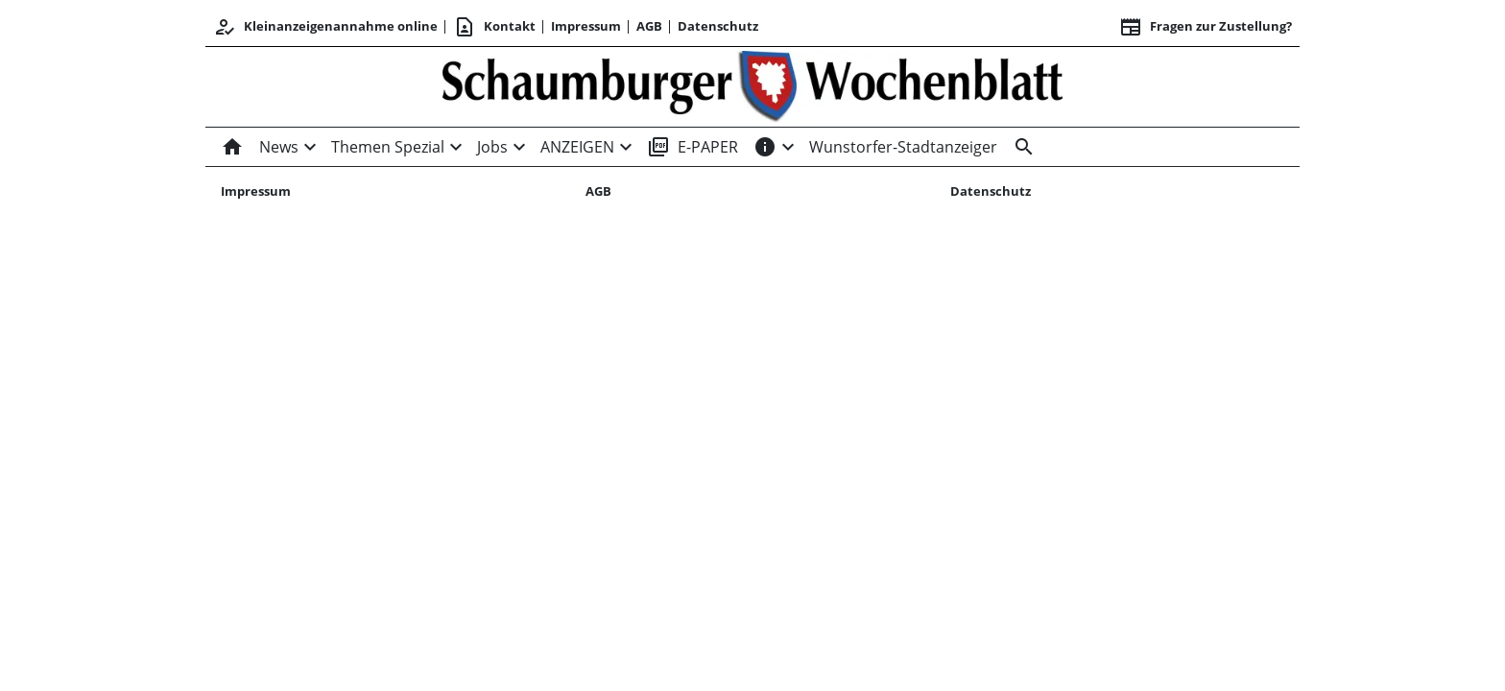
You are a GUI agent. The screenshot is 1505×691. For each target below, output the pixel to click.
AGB (649, 26)
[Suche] (1020, 147)
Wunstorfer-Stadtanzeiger (903, 146)
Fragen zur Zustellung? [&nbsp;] (1205, 26)
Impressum (586, 26)
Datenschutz (718, 26)
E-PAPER (692, 146)
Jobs (492, 146)
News (279, 146)
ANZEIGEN (577, 146)
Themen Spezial (387, 146)
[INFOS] (765, 147)
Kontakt (494, 26)
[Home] (236, 147)
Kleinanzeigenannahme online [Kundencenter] (325, 26)
